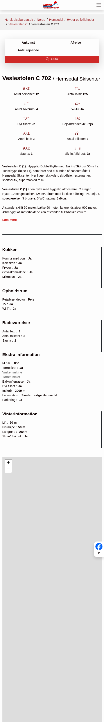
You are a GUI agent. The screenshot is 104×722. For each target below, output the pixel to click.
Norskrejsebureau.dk (19, 19)
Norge (41, 19)
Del (99, 553)
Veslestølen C (18, 24)
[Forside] (51, 4)
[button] (8, 463)
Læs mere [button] (9, 220)
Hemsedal (56, 19)
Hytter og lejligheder (80, 19)
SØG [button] (52, 59)
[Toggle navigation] (99, 5)
